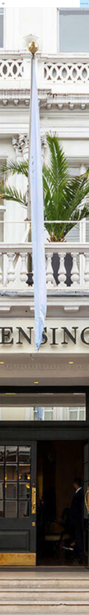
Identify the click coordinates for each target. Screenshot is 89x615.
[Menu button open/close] (3, 3)
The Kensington (40, 4)
